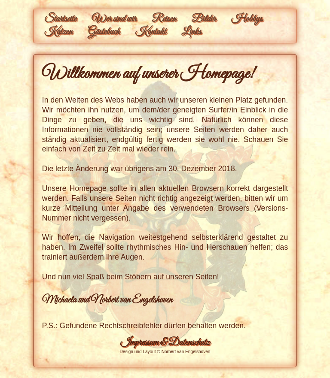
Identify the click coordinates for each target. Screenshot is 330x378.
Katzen (58, 32)
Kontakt (150, 32)
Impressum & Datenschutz (164, 342)
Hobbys (246, 19)
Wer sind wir (114, 19)
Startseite (60, 19)
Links (191, 32)
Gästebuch (103, 32)
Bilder (204, 19)
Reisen (164, 19)
